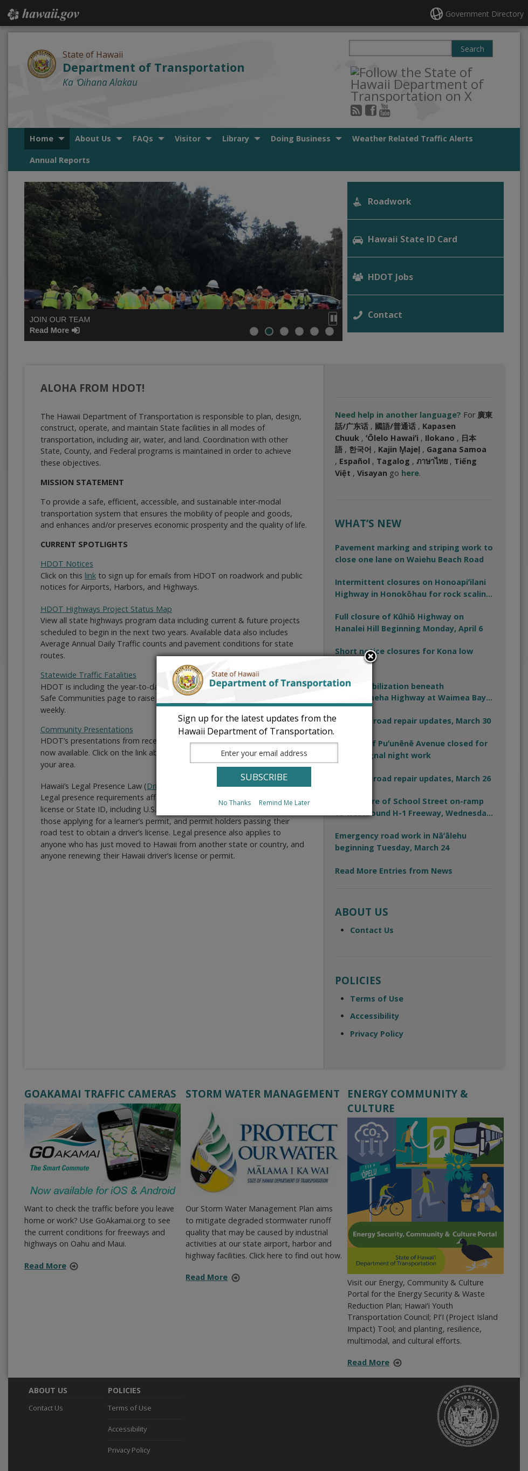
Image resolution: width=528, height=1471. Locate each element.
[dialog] (264, 735)
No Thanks (234, 802)
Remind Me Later (284, 802)
